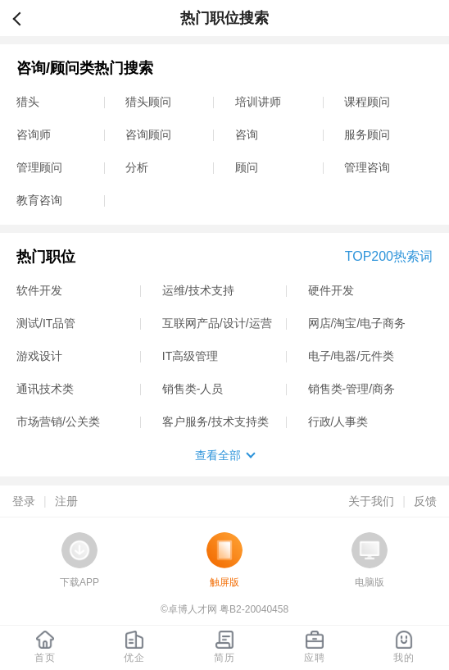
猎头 (27, 101)
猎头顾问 (148, 101)
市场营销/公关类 (58, 421)
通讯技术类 (45, 388)
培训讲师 (258, 101)
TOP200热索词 (389, 256)
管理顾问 (39, 167)
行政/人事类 (338, 421)
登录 (23, 501)
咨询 (246, 134)
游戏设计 (39, 355)
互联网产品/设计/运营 (217, 323)
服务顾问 (367, 134)
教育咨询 (39, 200)
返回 (23, 18)
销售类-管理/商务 (352, 388)
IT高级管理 (190, 355)
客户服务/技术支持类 (215, 421)
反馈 (425, 501)
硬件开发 (331, 290)
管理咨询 (367, 167)
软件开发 (39, 290)
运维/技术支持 (198, 290)
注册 (66, 501)
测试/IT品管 (45, 323)
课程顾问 (367, 101)
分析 (136, 167)
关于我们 (371, 501)
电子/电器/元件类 (351, 355)
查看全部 (218, 455)
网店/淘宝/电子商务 (357, 323)
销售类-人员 (193, 388)
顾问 (246, 167)
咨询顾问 (148, 134)
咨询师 (33, 134)
